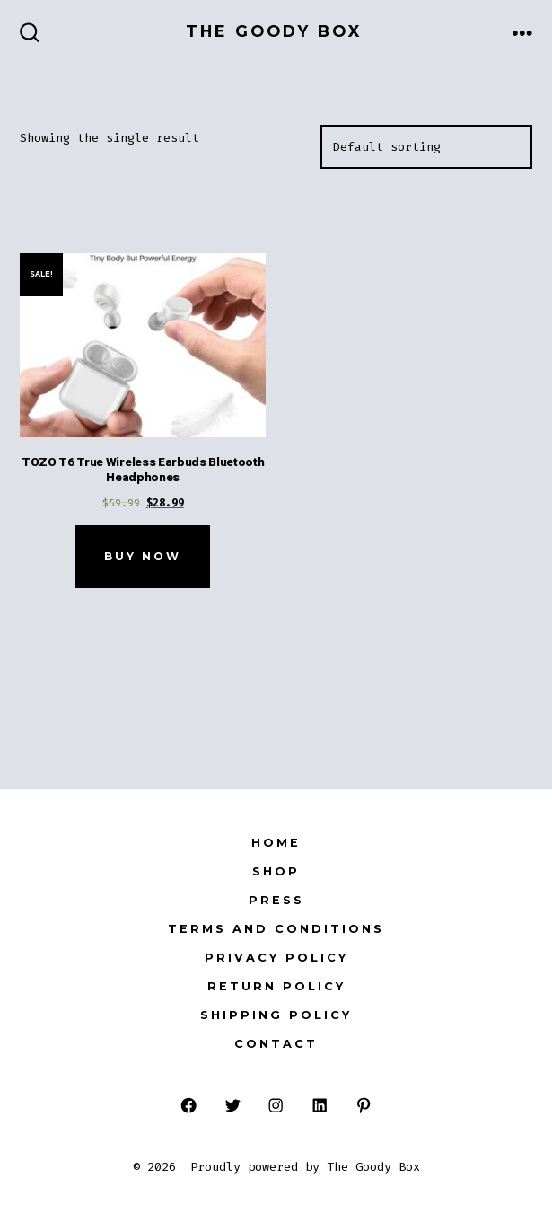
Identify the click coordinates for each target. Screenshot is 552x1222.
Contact (276, 1044)
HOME (276, 842)
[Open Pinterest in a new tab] (364, 1105)
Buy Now (142, 556)
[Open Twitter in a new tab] (232, 1105)
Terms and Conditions (276, 929)
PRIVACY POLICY (276, 957)
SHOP (276, 871)
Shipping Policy (276, 1015)
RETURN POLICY (276, 986)
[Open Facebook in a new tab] (189, 1105)
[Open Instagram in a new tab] (276, 1105)
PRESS (276, 900)
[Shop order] (426, 147)
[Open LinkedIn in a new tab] (320, 1105)
